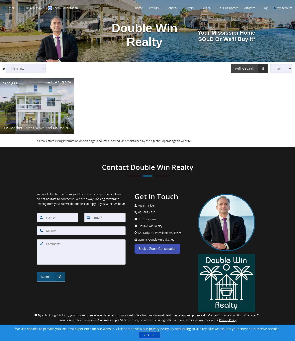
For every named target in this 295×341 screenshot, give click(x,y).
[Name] (57, 217)
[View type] (281, 68)
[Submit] (51, 277)
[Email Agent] (10, 8)
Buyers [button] (190, 8)
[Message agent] (163, 219)
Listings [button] (155, 8)
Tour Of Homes (228, 8)
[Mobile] (81, 230)
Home (139, 8)
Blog (264, 8)
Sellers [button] (207, 8)
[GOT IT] (149, 335)
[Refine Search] (249, 68)
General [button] (173, 8)
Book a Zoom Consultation (157, 248)
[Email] (105, 217)
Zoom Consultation (63, 8)
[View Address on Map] (163, 232)
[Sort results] (26, 68)
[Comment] (81, 252)
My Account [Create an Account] (282, 8)
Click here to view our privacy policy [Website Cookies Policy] (142, 329)
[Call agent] (31, 8)
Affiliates (249, 8)
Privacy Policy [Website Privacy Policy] (228, 320)
